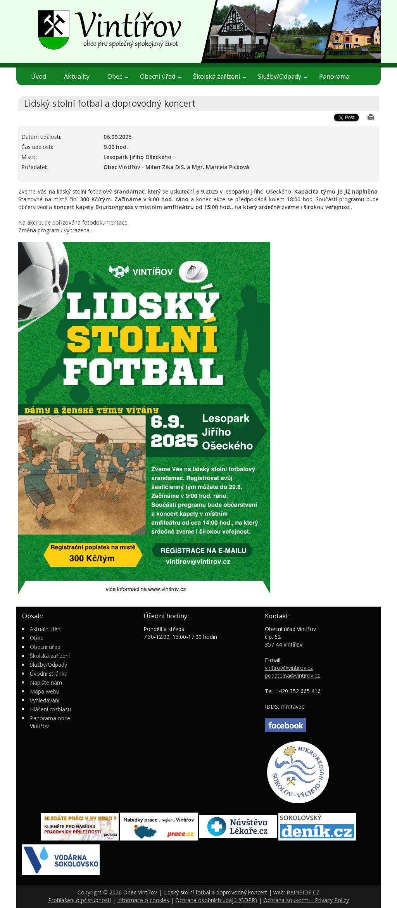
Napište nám (46, 682)
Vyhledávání (44, 700)
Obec (117, 76)
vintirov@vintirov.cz (289, 667)
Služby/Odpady (282, 76)
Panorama (334, 76)
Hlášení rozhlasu (50, 709)
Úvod (38, 76)
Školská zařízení (219, 76)
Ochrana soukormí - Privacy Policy (306, 900)
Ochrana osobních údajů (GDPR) (216, 900)
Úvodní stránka (48, 673)
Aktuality (77, 76)
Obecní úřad (160, 76)
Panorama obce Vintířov (50, 722)
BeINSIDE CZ (303, 892)
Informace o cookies (143, 900)
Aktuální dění (46, 629)
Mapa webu (44, 691)
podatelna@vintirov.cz (292, 675)
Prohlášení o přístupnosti (79, 900)
